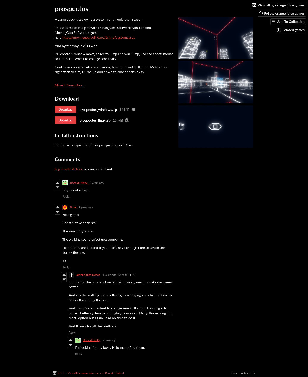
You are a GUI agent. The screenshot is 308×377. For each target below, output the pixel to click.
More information (70, 85)
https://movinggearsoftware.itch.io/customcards (98, 37)
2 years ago (97, 183)
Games (235, 373)
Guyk (73, 207)
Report (109, 373)
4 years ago (86, 207)
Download (65, 109)
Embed (120, 373)
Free (253, 373)
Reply (65, 196)
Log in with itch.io (68, 169)
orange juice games (88, 274)
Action (245, 373)
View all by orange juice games (85, 373)
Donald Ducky (78, 183)
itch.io (61, 373)
